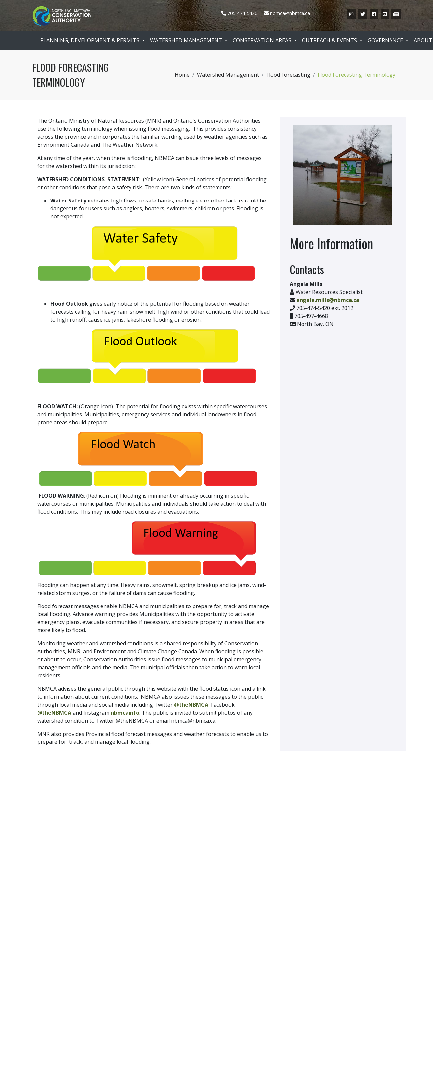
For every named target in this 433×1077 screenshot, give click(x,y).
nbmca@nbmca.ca (290, 13)
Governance (386, 40)
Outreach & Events (330, 40)
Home (182, 74)
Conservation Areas (263, 40)
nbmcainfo (125, 712)
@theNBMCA (191, 704)
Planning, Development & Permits (90, 40)
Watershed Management (186, 40)
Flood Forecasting (288, 74)
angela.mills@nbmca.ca (327, 300)
